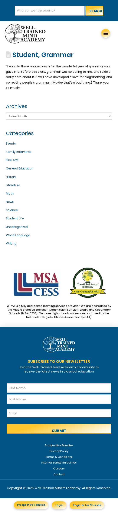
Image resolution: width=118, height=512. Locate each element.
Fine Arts (12, 160)
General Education (19, 168)
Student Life (15, 218)
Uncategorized (17, 227)
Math (10, 193)
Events (11, 143)
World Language (18, 235)
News (10, 202)
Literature (13, 185)
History (11, 177)
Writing (11, 243)
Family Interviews (18, 152)
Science (12, 210)
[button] (105, 33)
